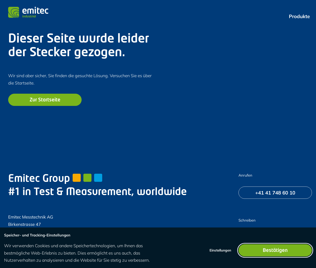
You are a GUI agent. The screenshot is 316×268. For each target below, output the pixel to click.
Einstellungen (220, 250)
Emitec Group (55, 179)
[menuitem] (299, 16)
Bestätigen (275, 250)
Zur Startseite (45, 100)
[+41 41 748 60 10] (275, 193)
